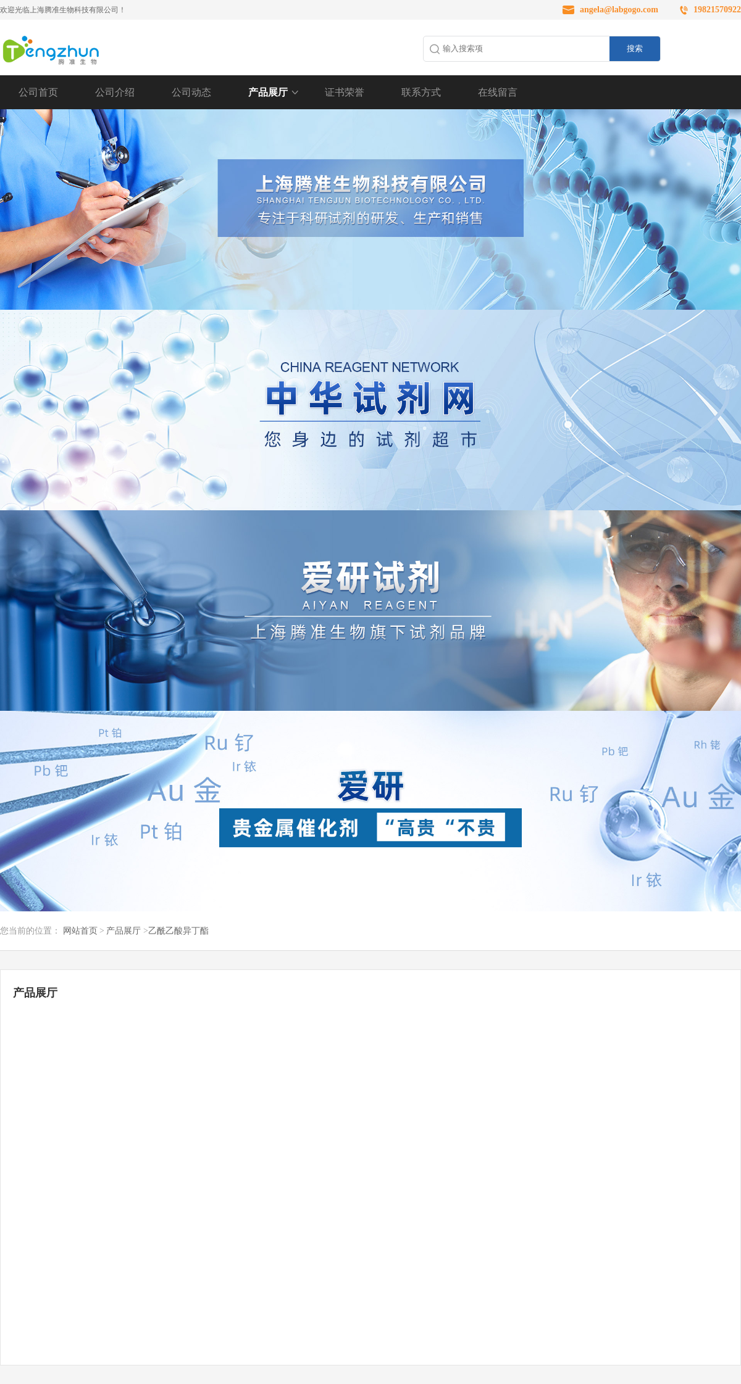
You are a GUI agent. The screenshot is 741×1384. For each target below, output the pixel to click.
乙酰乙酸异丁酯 (178, 930)
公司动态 (191, 92)
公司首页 (38, 92)
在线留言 (497, 92)
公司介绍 (115, 92)
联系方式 (421, 92)
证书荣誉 (344, 92)
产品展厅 (268, 92)
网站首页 (80, 930)
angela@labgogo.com (619, 9)
